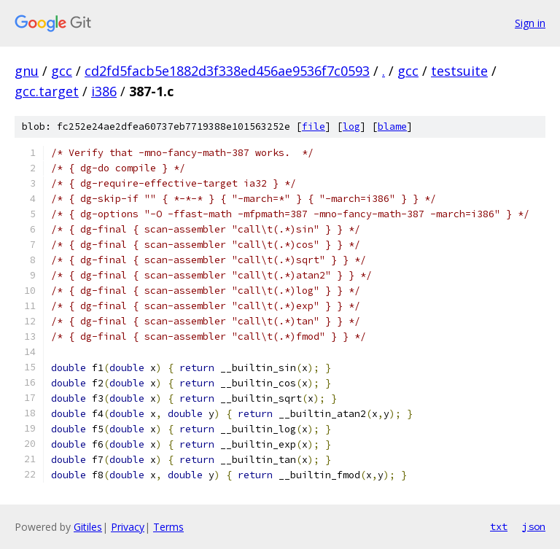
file (313, 126)
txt (499, 526)
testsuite (459, 70)
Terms (168, 527)
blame (392, 126)
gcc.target (47, 91)
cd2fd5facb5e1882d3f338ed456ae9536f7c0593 (227, 70)
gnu (27, 70)
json (533, 526)
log (351, 126)
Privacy (127, 527)
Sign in (530, 23)
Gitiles (88, 527)
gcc (61, 70)
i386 (104, 91)
